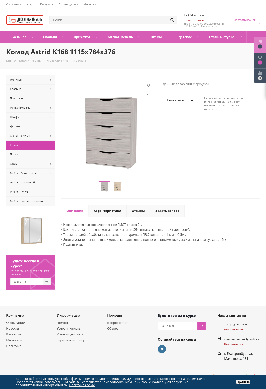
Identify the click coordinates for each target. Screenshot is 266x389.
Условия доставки (70, 334)
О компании (15, 322)
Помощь (63, 322)
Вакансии (13, 334)
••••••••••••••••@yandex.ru (242, 339)
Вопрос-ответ (117, 322)
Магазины (14, 340)
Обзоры (113, 328)
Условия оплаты (69, 328)
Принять (243, 382)
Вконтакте (162, 349)
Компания (15, 315)
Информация (68, 315)
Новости (12, 328)
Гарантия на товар (71, 340)
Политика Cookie (82, 385)
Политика (13, 346)
